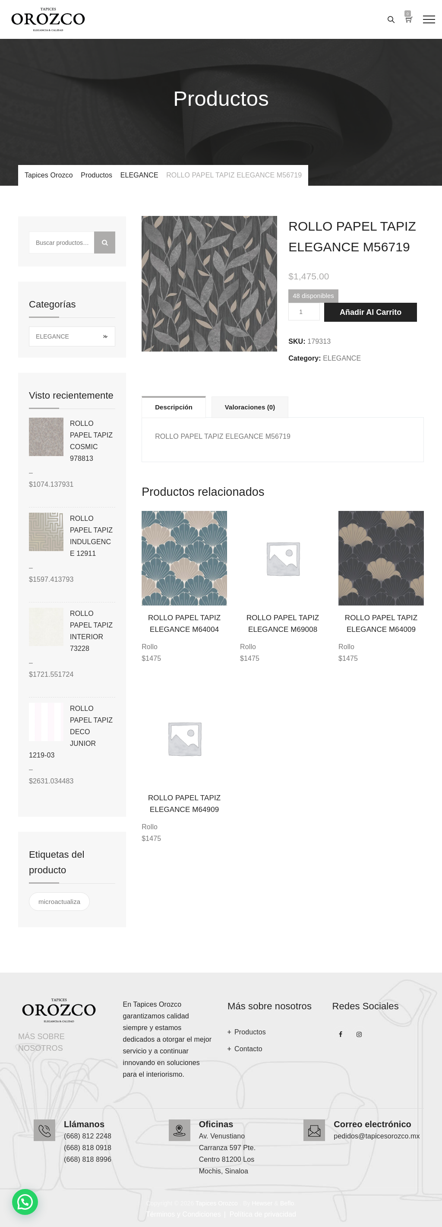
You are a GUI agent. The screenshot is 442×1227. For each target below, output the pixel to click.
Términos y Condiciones (183, 1214)
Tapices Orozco (217, 1203)
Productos (250, 1032)
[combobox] (72, 336)
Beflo (287, 1203)
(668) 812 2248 (87, 1136)
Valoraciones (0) (250, 407)
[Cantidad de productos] (304, 311)
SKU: (297, 341)
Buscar (104, 242)
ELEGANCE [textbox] (71, 336)
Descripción (174, 407)
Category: (304, 358)
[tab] (174, 407)
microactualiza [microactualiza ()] (59, 901)
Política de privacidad (263, 1214)
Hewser (262, 1203)
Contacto (248, 1049)
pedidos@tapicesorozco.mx (377, 1136)
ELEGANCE (342, 358)
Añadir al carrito (370, 312)
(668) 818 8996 (87, 1159)
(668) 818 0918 (87, 1147)
